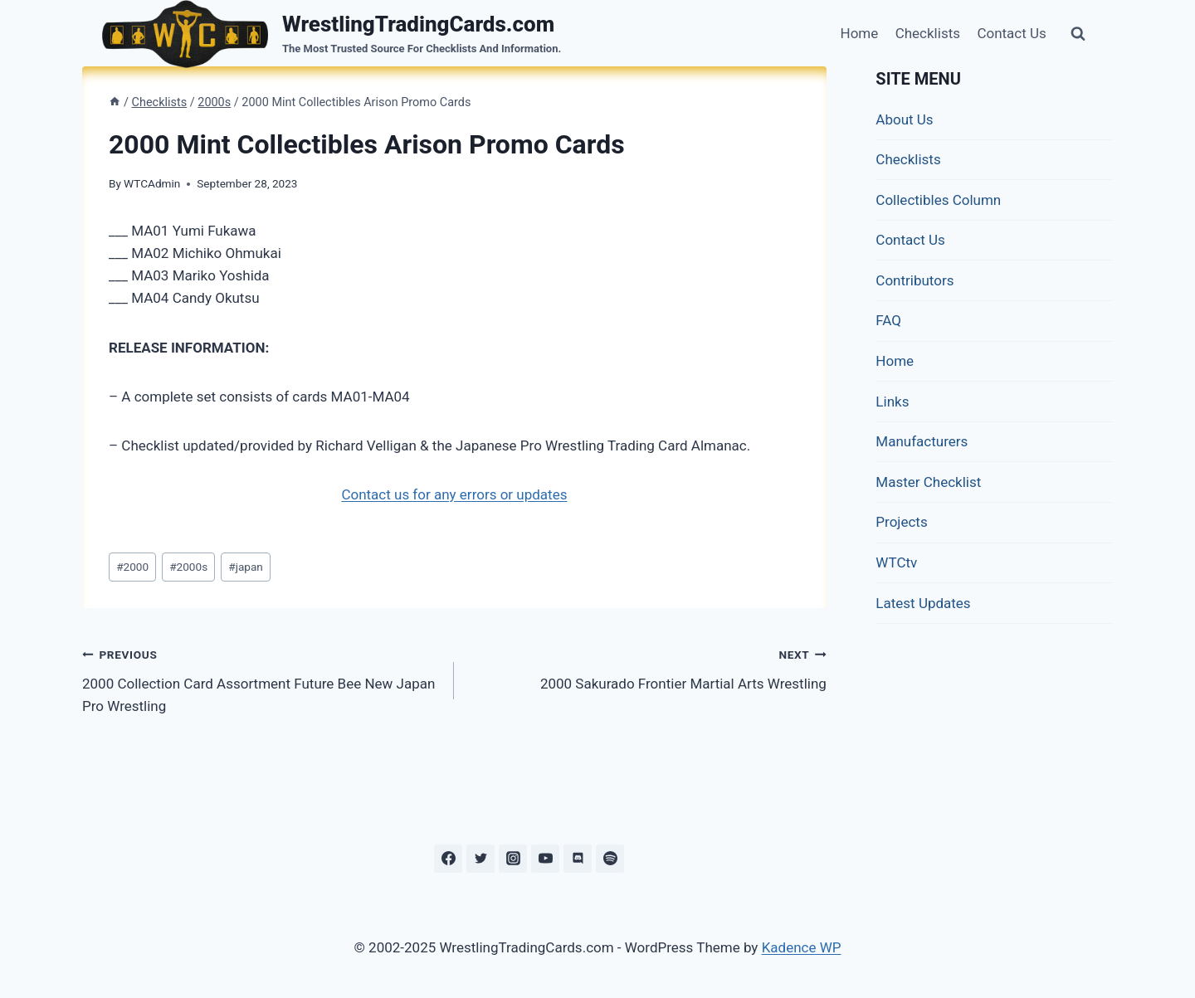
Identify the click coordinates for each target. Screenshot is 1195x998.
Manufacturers (922, 441)
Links (892, 401)
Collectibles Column (938, 200)
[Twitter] (480, 859)
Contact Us (1011, 33)
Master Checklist (928, 482)
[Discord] (577, 859)
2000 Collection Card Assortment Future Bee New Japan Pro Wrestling (261, 678)
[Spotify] (610, 859)
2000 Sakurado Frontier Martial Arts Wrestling (647, 667)
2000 (132, 566)
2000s (188, 566)
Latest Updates (923, 603)
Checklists (927, 33)
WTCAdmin (152, 183)
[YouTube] (545, 859)
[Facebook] (448, 859)
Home (860, 33)
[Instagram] (513, 859)
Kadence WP (801, 947)
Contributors (915, 280)
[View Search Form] (1078, 34)
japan (245, 566)
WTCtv (896, 562)
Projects (901, 522)
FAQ (888, 320)
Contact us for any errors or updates (454, 494)
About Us (904, 119)
